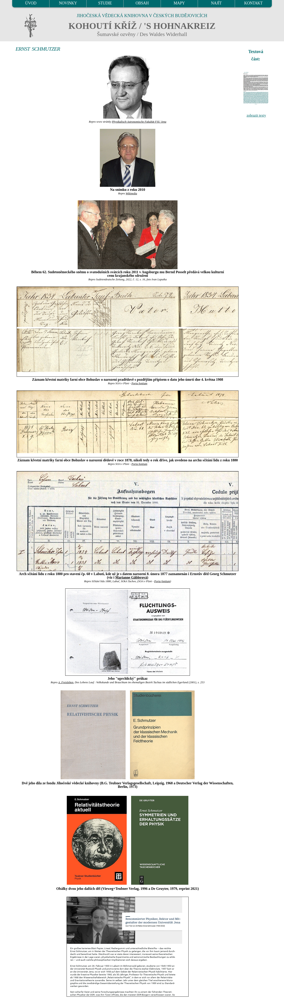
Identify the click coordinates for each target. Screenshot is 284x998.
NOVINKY (68, 3)
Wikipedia (131, 193)
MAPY (179, 3)
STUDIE (105, 3)
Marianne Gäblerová (131, 577)
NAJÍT (216, 3)
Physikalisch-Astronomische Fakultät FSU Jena (139, 121)
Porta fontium (139, 383)
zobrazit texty (256, 115)
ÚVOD (30, 3)
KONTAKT (253, 3)
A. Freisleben (65, 682)
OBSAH (142, 3)
